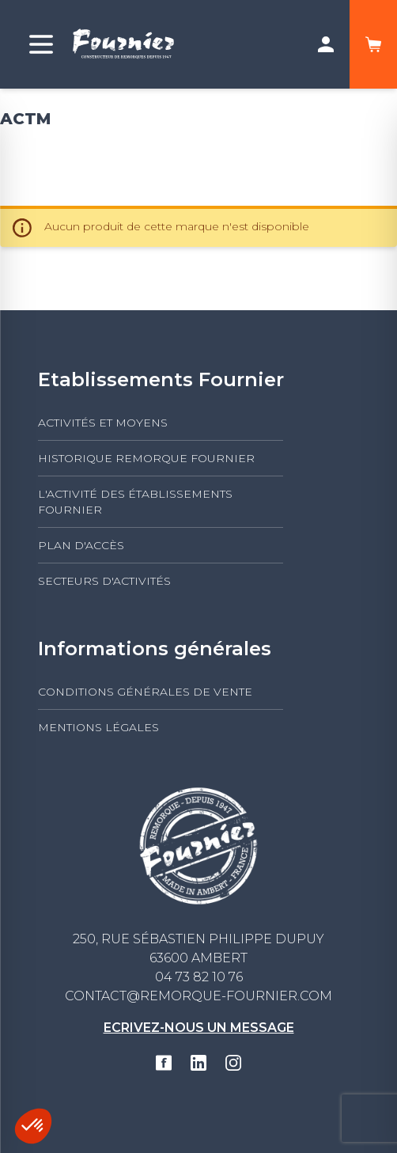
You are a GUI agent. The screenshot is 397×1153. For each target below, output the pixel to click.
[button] (33, 1126)
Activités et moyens (103, 422)
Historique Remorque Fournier (146, 458)
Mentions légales (98, 727)
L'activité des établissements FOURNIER (135, 502)
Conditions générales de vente (145, 692)
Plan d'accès (81, 545)
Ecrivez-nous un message (199, 1027)
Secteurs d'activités (104, 581)
